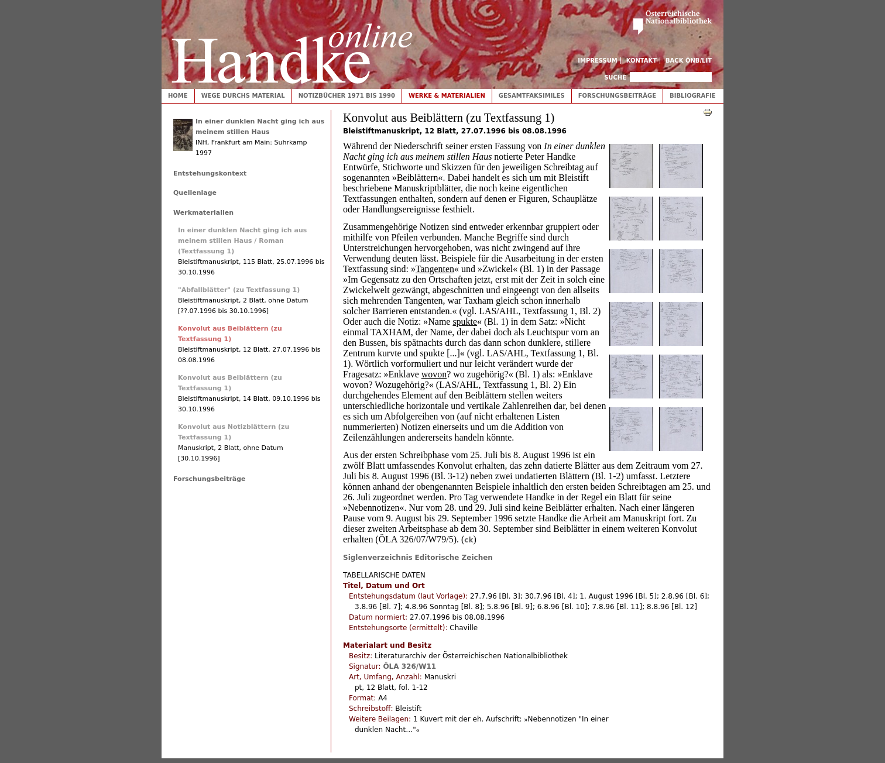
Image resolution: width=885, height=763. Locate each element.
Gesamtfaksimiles (532, 95)
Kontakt (641, 60)
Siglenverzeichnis (378, 558)
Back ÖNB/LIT (689, 60)
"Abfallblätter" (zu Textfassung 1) (239, 290)
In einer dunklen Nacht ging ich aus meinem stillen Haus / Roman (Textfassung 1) (242, 240)
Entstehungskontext (209, 173)
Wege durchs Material (243, 95)
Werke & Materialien (447, 95)
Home (178, 95)
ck (468, 540)
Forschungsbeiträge (617, 95)
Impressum (598, 60)
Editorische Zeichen (454, 558)
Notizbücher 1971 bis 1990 (347, 95)
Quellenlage (195, 193)
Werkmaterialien (203, 212)
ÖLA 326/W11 (409, 666)
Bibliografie (693, 95)
